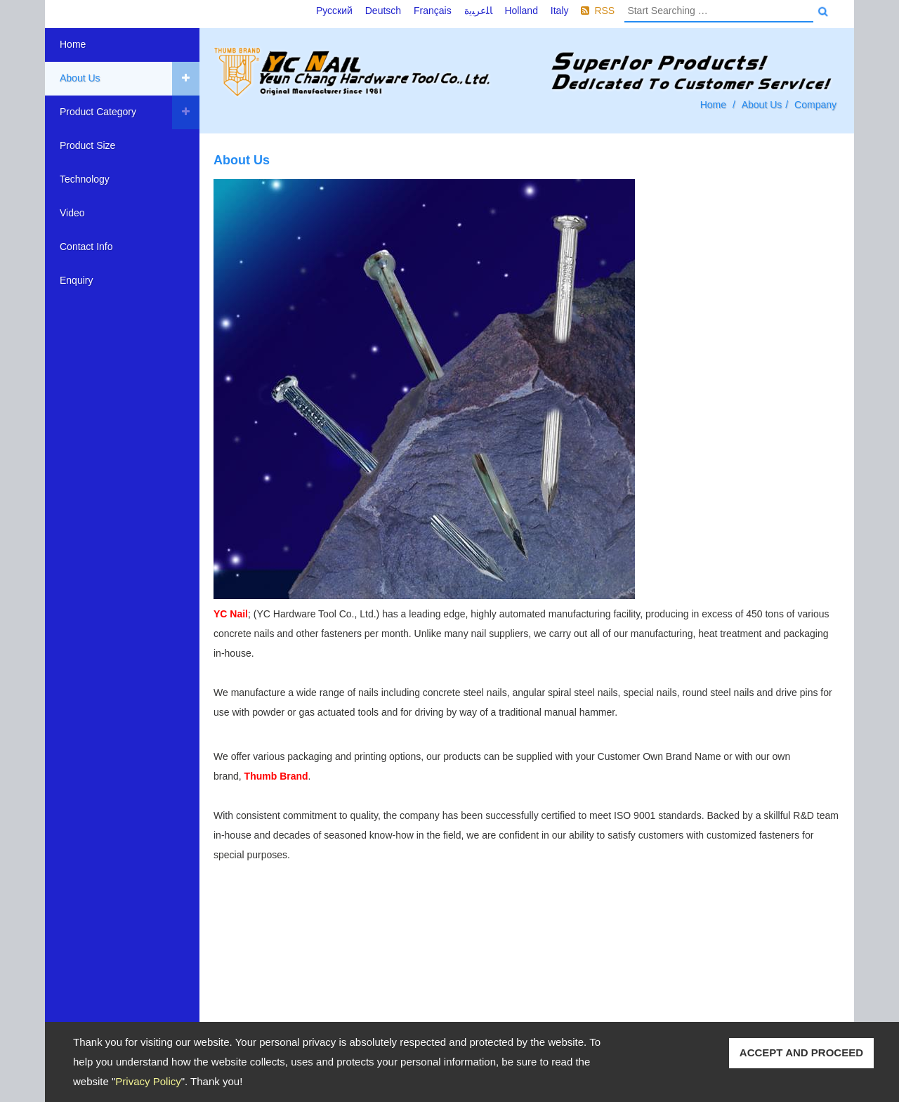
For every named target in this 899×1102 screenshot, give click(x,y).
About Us (80, 78)
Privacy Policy (148, 1081)
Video (72, 212)
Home (73, 44)
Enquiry (76, 280)
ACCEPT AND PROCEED (801, 1052)
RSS (604, 10)
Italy (560, 10)
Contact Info (86, 246)
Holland (520, 10)
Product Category (98, 111)
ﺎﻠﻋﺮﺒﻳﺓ (478, 10)
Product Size (87, 145)
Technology (85, 179)
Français (433, 10)
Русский (334, 10)
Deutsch (383, 10)
